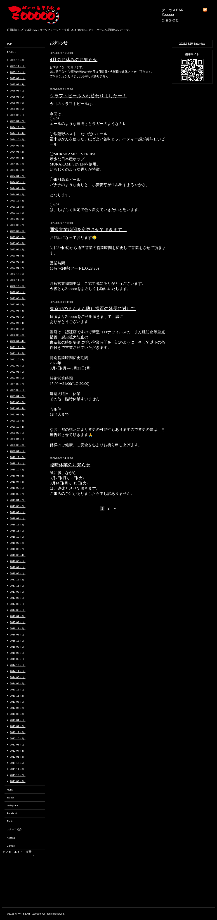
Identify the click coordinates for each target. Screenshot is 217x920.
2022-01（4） (18, 341)
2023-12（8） (18, 200)
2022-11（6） (18, 280)
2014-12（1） (18, 665)
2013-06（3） (18, 714)
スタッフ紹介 (14, 829)
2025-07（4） (18, 84)
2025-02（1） (18, 115)
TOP (9, 43)
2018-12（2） (18, 524)
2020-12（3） (18, 420)
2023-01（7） (18, 267)
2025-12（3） (18, 60)
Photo (10, 821)
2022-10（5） (18, 286)
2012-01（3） (18, 756)
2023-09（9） (18, 219)
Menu (10, 789)
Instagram (12, 805)
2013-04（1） (18, 720)
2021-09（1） (18, 365)
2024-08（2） (18, 151)
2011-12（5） (18, 763)
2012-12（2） (18, 732)
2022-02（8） (18, 335)
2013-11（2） (18, 695)
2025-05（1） (18, 96)
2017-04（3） (18, 616)
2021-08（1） (18, 371)
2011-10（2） (18, 775)
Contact (11, 845)
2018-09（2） (18, 542)
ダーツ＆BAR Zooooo (28, 913)
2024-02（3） (18, 188)
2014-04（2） (18, 683)
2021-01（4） (18, 414)
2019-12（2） (18, 457)
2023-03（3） (18, 255)
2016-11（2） (18, 628)
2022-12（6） (18, 274)
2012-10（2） (18, 738)
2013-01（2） (18, 726)
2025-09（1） (18, 78)
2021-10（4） (18, 359)
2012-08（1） (18, 744)
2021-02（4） (18, 408)
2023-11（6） (18, 206)
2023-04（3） (18, 249)
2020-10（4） (18, 426)
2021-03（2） (18, 402)
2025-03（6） (18, 109)
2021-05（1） (18, 390)
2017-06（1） (18, 604)
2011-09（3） (18, 781)
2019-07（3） (18, 481)
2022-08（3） (18, 298)
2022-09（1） (18, 292)
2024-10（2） (18, 139)
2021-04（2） (18, 396)
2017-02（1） (18, 622)
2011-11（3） (18, 769)
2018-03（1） (18, 573)
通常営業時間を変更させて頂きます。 (88, 229)
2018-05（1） (18, 561)
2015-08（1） (18, 653)
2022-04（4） (18, 322)
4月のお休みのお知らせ (73, 59)
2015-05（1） (18, 659)
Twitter (10, 797)
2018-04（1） (18, 567)
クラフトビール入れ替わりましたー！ (88, 95)
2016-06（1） (18, 634)
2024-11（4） (18, 133)
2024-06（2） (18, 164)
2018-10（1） (18, 536)
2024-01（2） (18, 194)
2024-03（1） (18, 182)
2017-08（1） (18, 598)
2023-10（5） (18, 212)
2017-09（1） (18, 591)
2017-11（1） (18, 585)
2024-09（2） (18, 145)
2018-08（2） (18, 549)
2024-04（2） (18, 176)
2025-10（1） (18, 72)
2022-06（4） (18, 310)
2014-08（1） (18, 677)
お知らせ (12, 51)
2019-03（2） (18, 506)
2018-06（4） (18, 555)
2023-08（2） (18, 225)
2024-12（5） (18, 127)
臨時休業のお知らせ (70, 464)
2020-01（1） (18, 451)
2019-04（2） (18, 500)
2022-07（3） (18, 304)
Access (11, 837)
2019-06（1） (18, 487)
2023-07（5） (18, 231)
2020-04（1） (18, 439)
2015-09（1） (18, 646)
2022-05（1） (18, 316)
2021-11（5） (18, 353)
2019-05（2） (18, 494)
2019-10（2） (18, 469)
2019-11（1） (18, 463)
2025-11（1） (18, 66)
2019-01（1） (18, 518)
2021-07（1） (18, 377)
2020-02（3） (18, 445)
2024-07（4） (18, 157)
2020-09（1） (18, 432)
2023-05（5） (18, 243)
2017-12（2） (18, 579)
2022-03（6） (18, 329)
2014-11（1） (18, 671)
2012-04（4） (18, 750)
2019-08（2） (18, 475)
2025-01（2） (18, 121)
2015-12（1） (18, 640)
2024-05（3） (18, 170)
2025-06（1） (18, 90)
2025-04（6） (18, 102)
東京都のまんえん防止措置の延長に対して (93, 308)
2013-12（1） (18, 689)
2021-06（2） (18, 384)
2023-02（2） (18, 261)
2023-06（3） (18, 237)
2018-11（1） (18, 530)
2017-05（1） (18, 610)
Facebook (12, 813)
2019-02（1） (18, 512)
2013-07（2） (18, 708)
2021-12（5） (18, 347)
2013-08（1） (18, 701)
